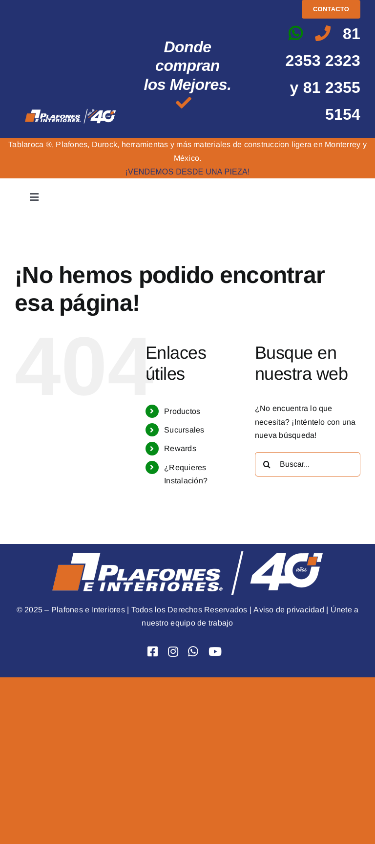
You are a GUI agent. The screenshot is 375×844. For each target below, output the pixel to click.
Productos (182, 411)
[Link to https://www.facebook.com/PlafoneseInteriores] (152, 651)
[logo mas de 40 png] (70, 111)
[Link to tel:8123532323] (323, 33)
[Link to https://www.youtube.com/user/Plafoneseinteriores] (215, 651)
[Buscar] (267, 464)
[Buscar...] (307, 464)
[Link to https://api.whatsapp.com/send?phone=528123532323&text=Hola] (295, 33)
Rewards (180, 448)
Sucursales (184, 430)
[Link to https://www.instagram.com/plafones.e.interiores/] (173, 651)
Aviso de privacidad (288, 610)
